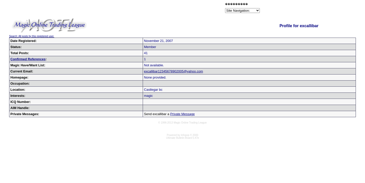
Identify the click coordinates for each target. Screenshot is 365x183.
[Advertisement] (164, 8)
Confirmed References (28, 59)
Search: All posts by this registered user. (31, 36)
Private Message (182, 114)
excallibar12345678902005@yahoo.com (173, 71)
